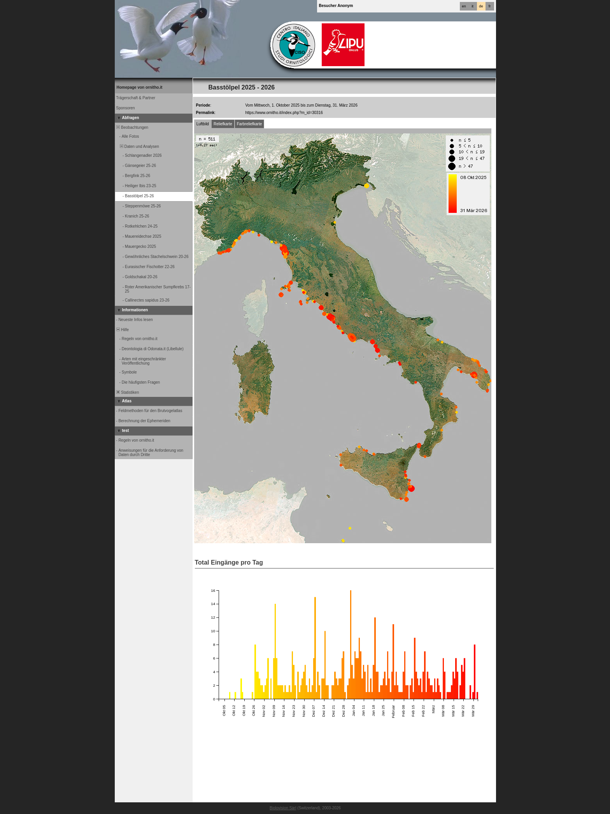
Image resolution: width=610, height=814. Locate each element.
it (472, 6)
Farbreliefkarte (249, 124)
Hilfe (122, 330)
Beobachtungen (132, 127)
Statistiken (127, 392)
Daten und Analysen (137, 146)
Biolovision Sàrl (283, 808)
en (464, 6)
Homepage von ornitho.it (140, 87)
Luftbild (202, 124)
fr (490, 6)
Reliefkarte (223, 124)
